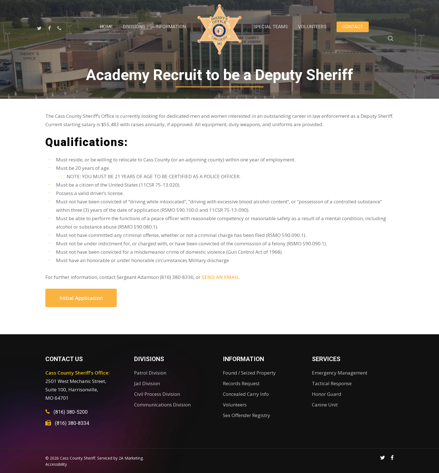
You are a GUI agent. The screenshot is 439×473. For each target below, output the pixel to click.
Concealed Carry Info (246, 394)
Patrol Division (150, 373)
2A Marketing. (131, 458)
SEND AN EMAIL (220, 277)
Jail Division (147, 383)
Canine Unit (325, 404)
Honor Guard (326, 394)
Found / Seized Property (249, 373)
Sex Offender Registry (246, 415)
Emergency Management (339, 373)
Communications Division (162, 404)
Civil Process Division (157, 394)
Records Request (241, 383)
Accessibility (56, 464)
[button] (81, 298)
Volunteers (235, 404)
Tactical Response (332, 383)
